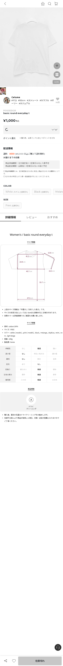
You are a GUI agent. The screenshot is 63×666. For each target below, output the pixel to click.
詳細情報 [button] (10, 217)
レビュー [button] (31, 217)
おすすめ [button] (52, 217)
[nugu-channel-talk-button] (58, 647)
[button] (49, 3)
